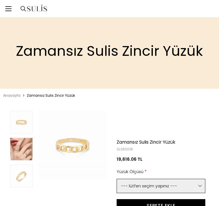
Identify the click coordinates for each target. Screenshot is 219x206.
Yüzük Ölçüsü (132, 172)
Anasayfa (12, 95)
